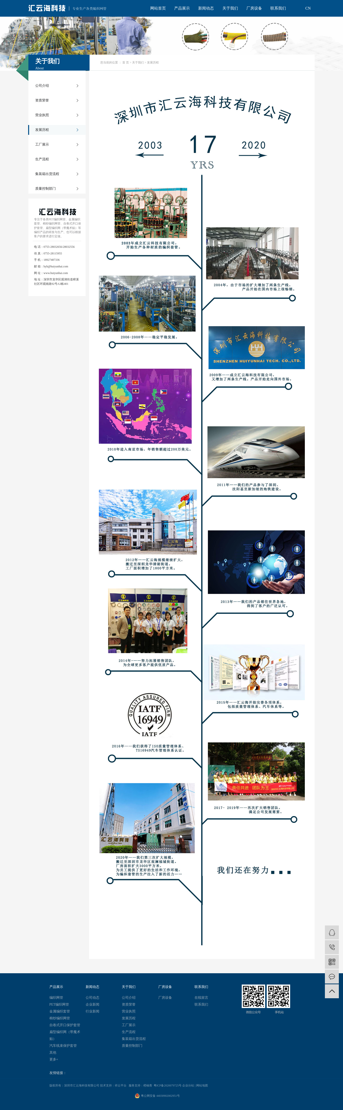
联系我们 (278, 8)
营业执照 (42, 115)
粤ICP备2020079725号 (168, 1085)
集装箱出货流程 (47, 174)
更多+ (53, 1059)
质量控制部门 (45, 188)
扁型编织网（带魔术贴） (64, 1035)
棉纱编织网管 (59, 1018)
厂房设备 (254, 8)
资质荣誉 (42, 100)
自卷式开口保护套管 (64, 1025)
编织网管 (56, 997)
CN (308, 8)
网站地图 (202, 1085)
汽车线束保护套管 (63, 1046)
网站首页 (158, 8)
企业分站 (188, 1085)
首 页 (125, 62)
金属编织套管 (59, 1011)
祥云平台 (120, 1085)
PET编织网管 (59, 1004)
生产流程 (42, 159)
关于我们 (230, 8)
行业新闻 (92, 1011)
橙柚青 (147, 1085)
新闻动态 (206, 8)
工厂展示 (42, 144)
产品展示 (182, 8)
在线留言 (201, 997)
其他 (52, 1052)
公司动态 (92, 997)
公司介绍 (42, 85)
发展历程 (42, 130)
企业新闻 (92, 1004)
